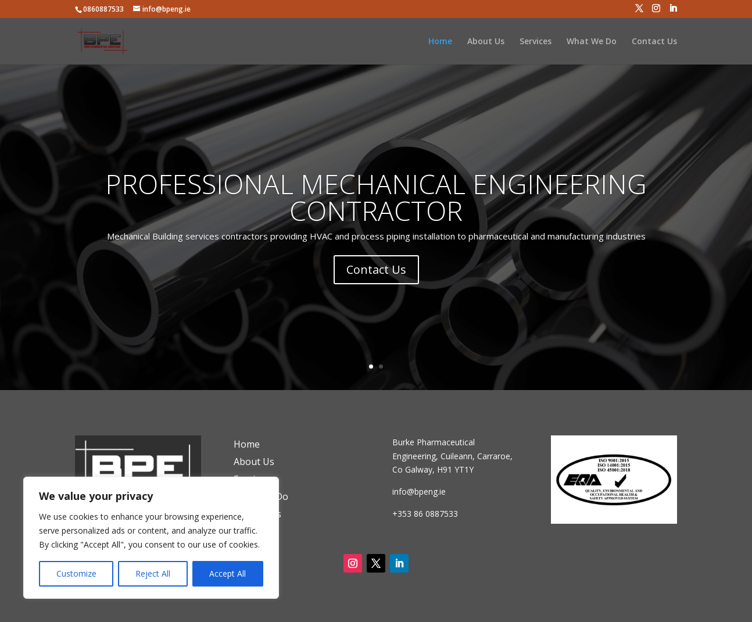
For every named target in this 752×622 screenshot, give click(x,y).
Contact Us (654, 42)
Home (440, 42)
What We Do (592, 42)
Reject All (152, 573)
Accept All (227, 573)
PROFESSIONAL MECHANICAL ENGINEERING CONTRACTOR (376, 208)
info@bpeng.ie (419, 491)
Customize (76, 573)
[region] (151, 538)
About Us (485, 42)
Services (536, 42)
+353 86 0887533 (425, 513)
